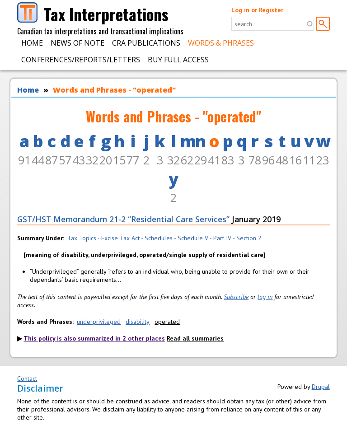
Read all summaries (195, 338)
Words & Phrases (221, 43)
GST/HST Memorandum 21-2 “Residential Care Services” (123, 219)
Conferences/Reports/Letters (80, 60)
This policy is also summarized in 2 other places (94, 338)
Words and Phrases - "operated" (114, 90)
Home (32, 43)
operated (167, 322)
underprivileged (99, 322)
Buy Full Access (178, 60)
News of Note (77, 43)
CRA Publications (146, 43)
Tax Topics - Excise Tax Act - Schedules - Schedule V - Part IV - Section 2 (164, 238)
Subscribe (236, 297)
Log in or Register (257, 10)
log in (265, 297)
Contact (27, 378)
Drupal (321, 387)
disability (138, 322)
